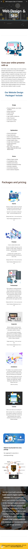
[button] (1, 1)
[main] (14, 13)
